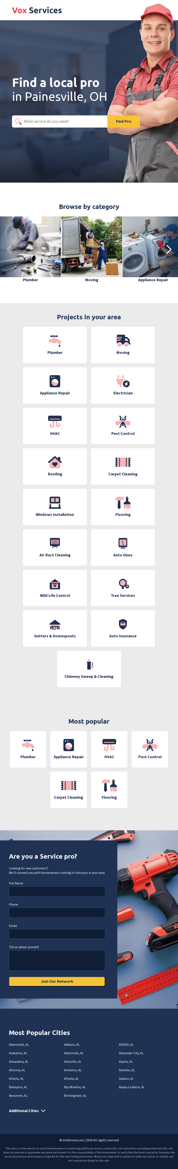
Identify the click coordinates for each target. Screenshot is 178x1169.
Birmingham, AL (75, 1095)
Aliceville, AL (72, 1061)
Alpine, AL (126, 1061)
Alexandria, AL (18, 1061)
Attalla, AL (71, 1078)
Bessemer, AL (18, 1095)
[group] (30, 249)
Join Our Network (57, 981)
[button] (169, 249)
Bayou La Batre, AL (132, 1087)
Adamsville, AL (19, 1044)
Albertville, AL (74, 1053)
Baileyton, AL (18, 1087)
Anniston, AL (73, 1070)
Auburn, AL (126, 1078)
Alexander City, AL (131, 1053)
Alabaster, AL (18, 1053)
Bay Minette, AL (75, 1087)
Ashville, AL (127, 1070)
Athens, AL (16, 1078)
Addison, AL (72, 1044)
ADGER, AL (126, 1044)
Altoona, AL (17, 1070)
